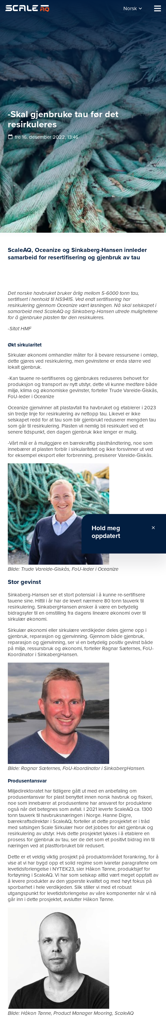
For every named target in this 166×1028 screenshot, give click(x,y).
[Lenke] (27, 8)
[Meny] (157, 8)
